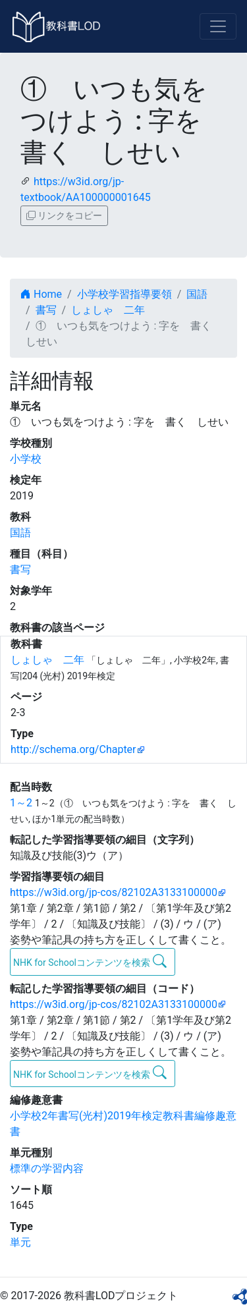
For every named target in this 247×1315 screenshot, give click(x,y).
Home (41, 294)
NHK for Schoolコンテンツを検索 (90, 961)
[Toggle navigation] (218, 26)
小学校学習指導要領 (124, 294)
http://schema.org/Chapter (73, 749)
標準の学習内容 (47, 1168)
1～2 (21, 803)
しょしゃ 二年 (108, 310)
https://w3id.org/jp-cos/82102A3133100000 (113, 892)
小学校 (25, 459)
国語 (196, 294)
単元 (20, 1242)
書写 (46, 310)
